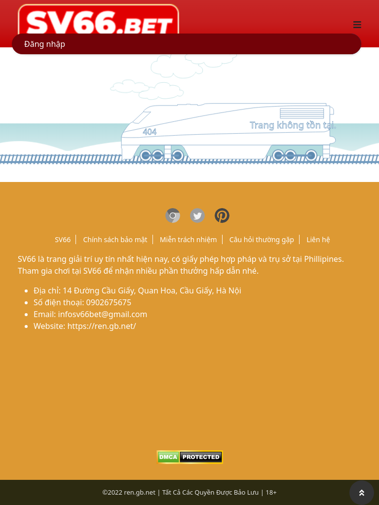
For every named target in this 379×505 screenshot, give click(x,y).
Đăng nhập (44, 43)
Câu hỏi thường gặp (261, 239)
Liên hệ (318, 239)
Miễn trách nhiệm (188, 239)
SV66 (63, 239)
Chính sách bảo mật (115, 239)
